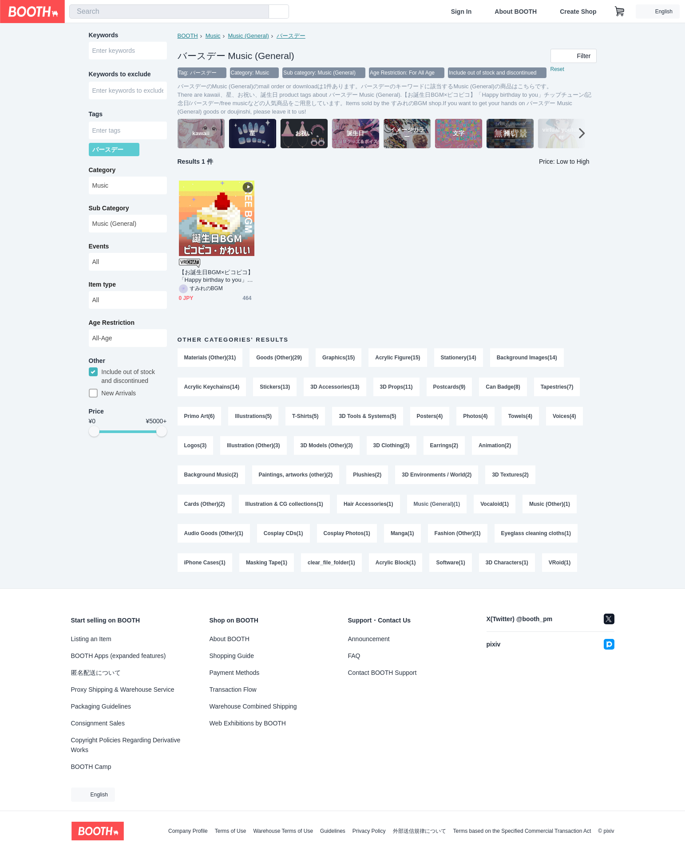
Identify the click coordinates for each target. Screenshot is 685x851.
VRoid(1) (559, 562)
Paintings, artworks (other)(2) (296, 475)
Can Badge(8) (503, 387)
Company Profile (188, 831)
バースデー (291, 35)
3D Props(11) (396, 387)
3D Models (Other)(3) (327, 445)
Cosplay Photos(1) (347, 533)
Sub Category (109, 208)
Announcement (369, 638)
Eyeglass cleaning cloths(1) (536, 533)
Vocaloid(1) (494, 504)
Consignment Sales (98, 723)
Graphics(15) (338, 358)
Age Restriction (112, 322)
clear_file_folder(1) (331, 562)
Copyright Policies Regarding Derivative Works (126, 745)
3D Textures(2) (510, 475)
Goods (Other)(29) (279, 358)
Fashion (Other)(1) (458, 533)
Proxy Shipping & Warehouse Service (122, 689)
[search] (260, 12)
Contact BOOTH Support (382, 672)
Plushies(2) (367, 475)
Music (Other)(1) (549, 504)
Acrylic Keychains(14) (212, 387)
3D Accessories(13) (334, 387)
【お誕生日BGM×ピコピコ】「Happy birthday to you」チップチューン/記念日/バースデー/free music (216, 276)
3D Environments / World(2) (436, 475)
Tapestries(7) (557, 387)
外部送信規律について (419, 831)
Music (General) (248, 35)
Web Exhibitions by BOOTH (248, 723)
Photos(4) (475, 416)
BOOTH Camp (91, 766)
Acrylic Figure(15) (397, 358)
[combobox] (169, 11)
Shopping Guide (232, 655)
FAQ (354, 655)
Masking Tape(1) (266, 562)
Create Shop (578, 11)
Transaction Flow (233, 689)
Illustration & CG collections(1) (284, 504)
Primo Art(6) (199, 416)
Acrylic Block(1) (396, 562)
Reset (557, 69)
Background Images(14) (527, 358)
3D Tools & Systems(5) (367, 416)
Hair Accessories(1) (368, 504)
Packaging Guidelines (101, 706)
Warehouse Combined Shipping (253, 706)
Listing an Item (91, 638)
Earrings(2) (444, 445)
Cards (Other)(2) (204, 504)
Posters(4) (430, 416)
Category (102, 170)
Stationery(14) (458, 358)
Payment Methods (235, 672)
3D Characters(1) (507, 562)
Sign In (461, 11)
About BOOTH (516, 11)
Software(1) (450, 562)
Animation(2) (495, 445)
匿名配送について (96, 672)
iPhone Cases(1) (205, 562)
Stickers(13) (275, 387)
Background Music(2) (211, 475)
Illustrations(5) (253, 416)
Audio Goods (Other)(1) (213, 533)
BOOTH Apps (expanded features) (118, 655)
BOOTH (188, 35)
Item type (102, 284)
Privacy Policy (369, 831)
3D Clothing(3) (391, 445)
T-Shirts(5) (305, 416)
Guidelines (332, 831)
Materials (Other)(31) (210, 358)
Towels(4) (520, 416)
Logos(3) (195, 445)
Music (213, 35)
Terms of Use (230, 831)
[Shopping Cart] (619, 11)
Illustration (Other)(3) (253, 445)
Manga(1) (402, 533)
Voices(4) (564, 416)
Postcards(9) (449, 387)
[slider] (94, 431)
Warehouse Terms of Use (283, 831)
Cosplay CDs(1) (283, 533)
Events (99, 246)
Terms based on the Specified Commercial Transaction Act (522, 831)
